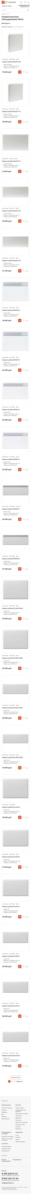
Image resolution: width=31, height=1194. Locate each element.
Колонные (18, 1126)
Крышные (4, 1116)
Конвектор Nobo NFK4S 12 (11, 459)
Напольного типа (20, 1124)
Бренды (18, 1139)
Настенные (18, 1115)
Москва (4, 1170)
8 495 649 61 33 (24, 5)
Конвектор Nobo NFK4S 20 (11, 559)
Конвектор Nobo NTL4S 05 (11, 807)
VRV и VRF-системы (7, 1108)
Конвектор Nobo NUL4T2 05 (11, 62)
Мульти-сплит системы (22, 1113)
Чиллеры (4, 1110)
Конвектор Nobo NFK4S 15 (11, 509)
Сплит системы (20, 1108)
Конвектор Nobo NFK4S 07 (11, 360)
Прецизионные (6, 1118)
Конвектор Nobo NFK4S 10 (11, 409)
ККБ (3, 1114)
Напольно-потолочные (22, 1122)
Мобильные (19, 1128)
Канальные (18, 1118)
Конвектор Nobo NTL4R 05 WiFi (12, 608)
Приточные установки (7, 1136)
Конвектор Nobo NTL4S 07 (11, 857)
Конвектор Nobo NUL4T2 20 (11, 211)
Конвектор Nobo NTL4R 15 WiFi (12, 708)
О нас (17, 1135)
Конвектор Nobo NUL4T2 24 (11, 260)
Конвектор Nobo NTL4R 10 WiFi (12, 658)
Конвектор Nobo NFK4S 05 (11, 310)
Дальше (19, 1081)
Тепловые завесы (6, 1146)
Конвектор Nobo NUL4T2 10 (11, 111)
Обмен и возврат (20, 1141)
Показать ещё (15, 1077)
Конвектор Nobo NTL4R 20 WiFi (12, 757)
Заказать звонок (7, 6)
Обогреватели (5, 1150)
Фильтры (5, 23)
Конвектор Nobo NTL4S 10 (11, 906)
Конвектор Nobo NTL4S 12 (11, 956)
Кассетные (18, 1120)
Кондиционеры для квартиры (21, 1110)
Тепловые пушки (6, 1148)
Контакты (18, 1137)
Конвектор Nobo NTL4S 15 (11, 1006)
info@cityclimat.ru (24, 6)
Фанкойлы (4, 1112)
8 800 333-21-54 (10, 1178)
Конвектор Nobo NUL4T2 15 (11, 161)
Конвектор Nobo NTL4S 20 (11, 1055)
